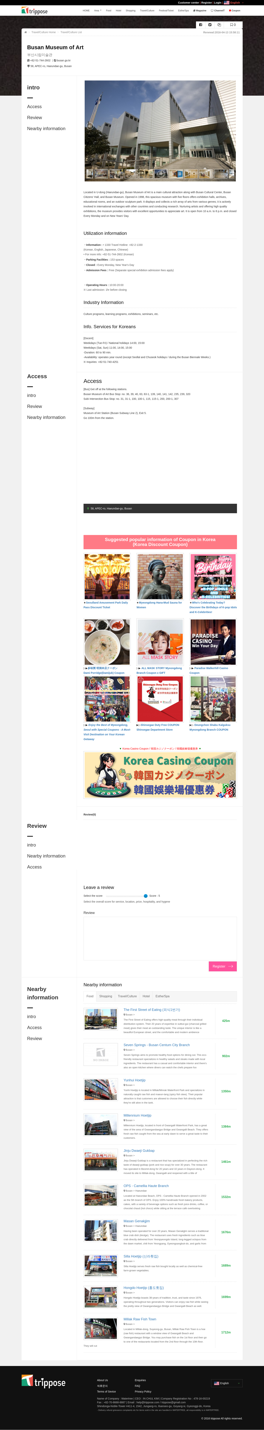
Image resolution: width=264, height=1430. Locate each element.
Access (34, 106)
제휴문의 (102, 1385)
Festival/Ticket (168, 10)
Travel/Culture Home (44, 32)
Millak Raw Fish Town (140, 1319)
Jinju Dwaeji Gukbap (139, 1151)
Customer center (188, 2)
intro (31, 395)
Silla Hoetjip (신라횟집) (141, 1256)
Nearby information (46, 128)
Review (34, 117)
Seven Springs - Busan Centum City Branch (157, 1045)
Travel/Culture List (71, 32)
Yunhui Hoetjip (135, 1080)
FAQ (137, 1385)
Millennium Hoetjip (137, 1115)
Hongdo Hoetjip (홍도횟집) (144, 1288)
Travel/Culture (148, 10)
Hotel (121, 10)
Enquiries (140, 1380)
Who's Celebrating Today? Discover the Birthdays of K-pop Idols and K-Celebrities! (213, 607)
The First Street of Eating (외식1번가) (152, 1010)
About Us (102, 1380)
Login (217, 2)
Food (112, 10)
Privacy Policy (143, 1391)
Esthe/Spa (184, 10)
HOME (91, 10)
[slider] (146, 896)
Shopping (132, 10)
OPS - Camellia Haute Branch (146, 1186)
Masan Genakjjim (137, 1221)
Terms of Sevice (106, 1391)
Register (206, 2)
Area (100, 10)
